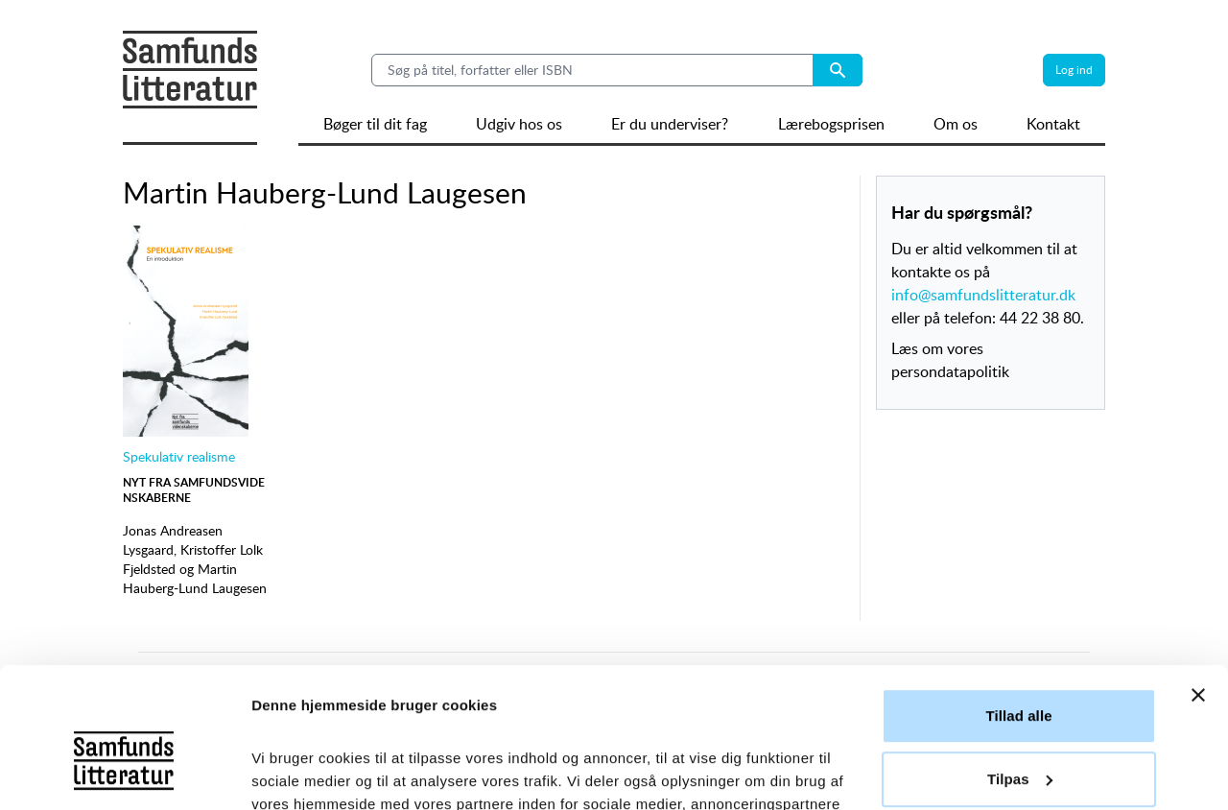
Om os (955, 123)
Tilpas (1019, 647)
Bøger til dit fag (375, 123)
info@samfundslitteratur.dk (983, 294)
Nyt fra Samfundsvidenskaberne (194, 490)
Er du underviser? (669, 123)
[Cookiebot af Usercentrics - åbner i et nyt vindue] (124, 772)
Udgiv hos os (519, 123)
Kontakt (1053, 123)
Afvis (1018, 711)
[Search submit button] (837, 70)
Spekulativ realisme (179, 456)
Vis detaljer (290, 772)
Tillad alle (1018, 585)
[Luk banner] (1198, 564)
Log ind (1074, 69)
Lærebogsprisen (831, 123)
